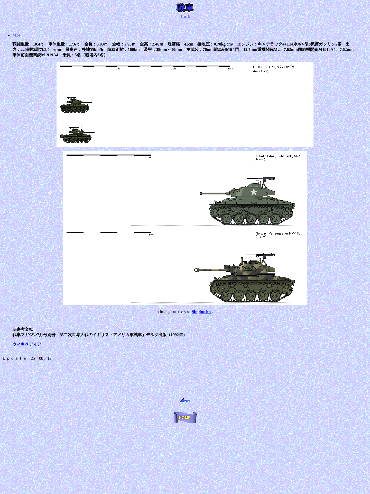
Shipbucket (201, 311)
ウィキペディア (26, 344)
